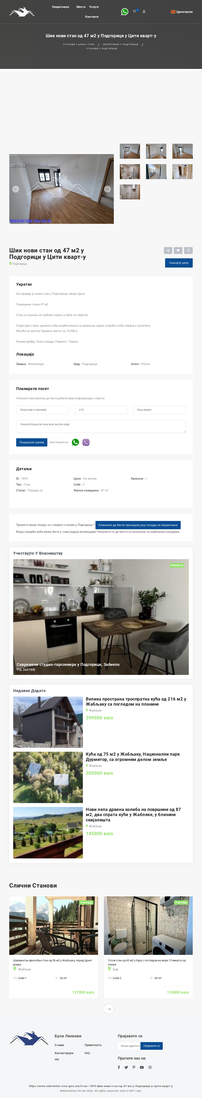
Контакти (92, 17)
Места (81, 7)
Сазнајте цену (179, 263)
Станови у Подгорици (101, 48)
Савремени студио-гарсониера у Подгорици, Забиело (68, 664)
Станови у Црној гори (78, 44)
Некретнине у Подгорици (120, 44)
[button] (17, 189)
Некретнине (60, 7)
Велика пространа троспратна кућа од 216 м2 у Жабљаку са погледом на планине (136, 702)
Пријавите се (151, 1045)
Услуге (94, 7)
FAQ (87, 1053)
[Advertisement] (101, 98)
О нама (59, 1045)
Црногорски (184, 12)
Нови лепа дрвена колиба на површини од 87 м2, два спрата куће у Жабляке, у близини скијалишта (133, 814)
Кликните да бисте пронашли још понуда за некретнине (138, 525)
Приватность (93, 1045)
